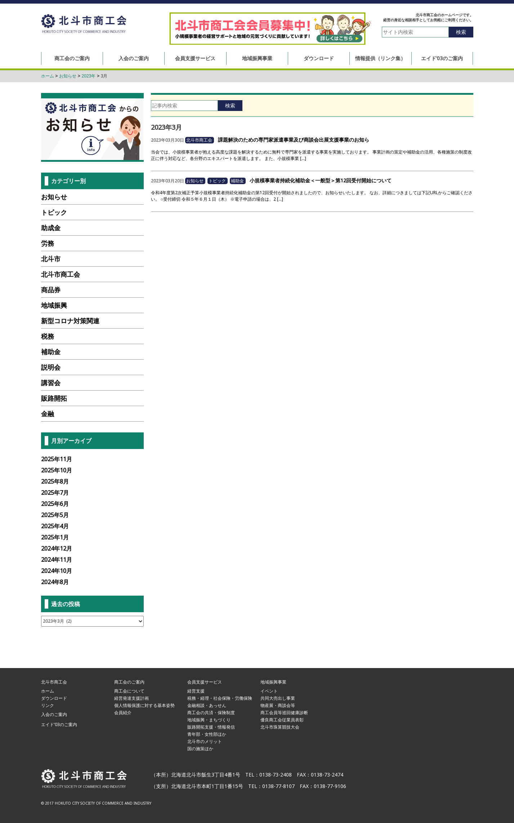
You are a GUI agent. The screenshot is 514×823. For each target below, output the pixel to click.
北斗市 (51, 258)
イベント (269, 691)
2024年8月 (55, 582)
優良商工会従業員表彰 (282, 720)
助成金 (51, 227)
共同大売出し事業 (277, 698)
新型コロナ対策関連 (70, 320)
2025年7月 (55, 492)
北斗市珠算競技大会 (279, 727)
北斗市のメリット (204, 741)
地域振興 (54, 305)
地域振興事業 (257, 58)
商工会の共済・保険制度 (211, 712)
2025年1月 (55, 537)
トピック (217, 181)
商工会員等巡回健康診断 (284, 712)
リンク (47, 705)
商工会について (129, 691)
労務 (47, 243)
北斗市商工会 (84, 24)
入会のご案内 (134, 58)
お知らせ (195, 181)
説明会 (51, 367)
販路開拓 (54, 398)
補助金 (237, 181)
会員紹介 (122, 712)
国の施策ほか (200, 749)
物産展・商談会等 (277, 705)
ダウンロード (319, 58)
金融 (47, 413)
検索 (461, 31)
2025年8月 (55, 481)
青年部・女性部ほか (206, 734)
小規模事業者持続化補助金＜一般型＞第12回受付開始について (321, 180)
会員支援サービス (195, 58)
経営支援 (196, 691)
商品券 (51, 289)
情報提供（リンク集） (380, 58)
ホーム (47, 691)
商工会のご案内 (72, 58)
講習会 (51, 382)
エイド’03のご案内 (442, 58)
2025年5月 (55, 515)
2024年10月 (56, 571)
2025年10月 (56, 470)
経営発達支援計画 (131, 698)
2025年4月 (55, 526)
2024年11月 (56, 559)
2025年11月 (56, 459)
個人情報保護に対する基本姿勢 (144, 705)
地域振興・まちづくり (209, 720)
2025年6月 (55, 504)
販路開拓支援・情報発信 (211, 727)
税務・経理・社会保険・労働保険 (219, 698)
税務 (47, 336)
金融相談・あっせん (206, 705)
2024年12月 (56, 548)
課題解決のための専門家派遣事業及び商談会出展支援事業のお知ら (293, 139)
